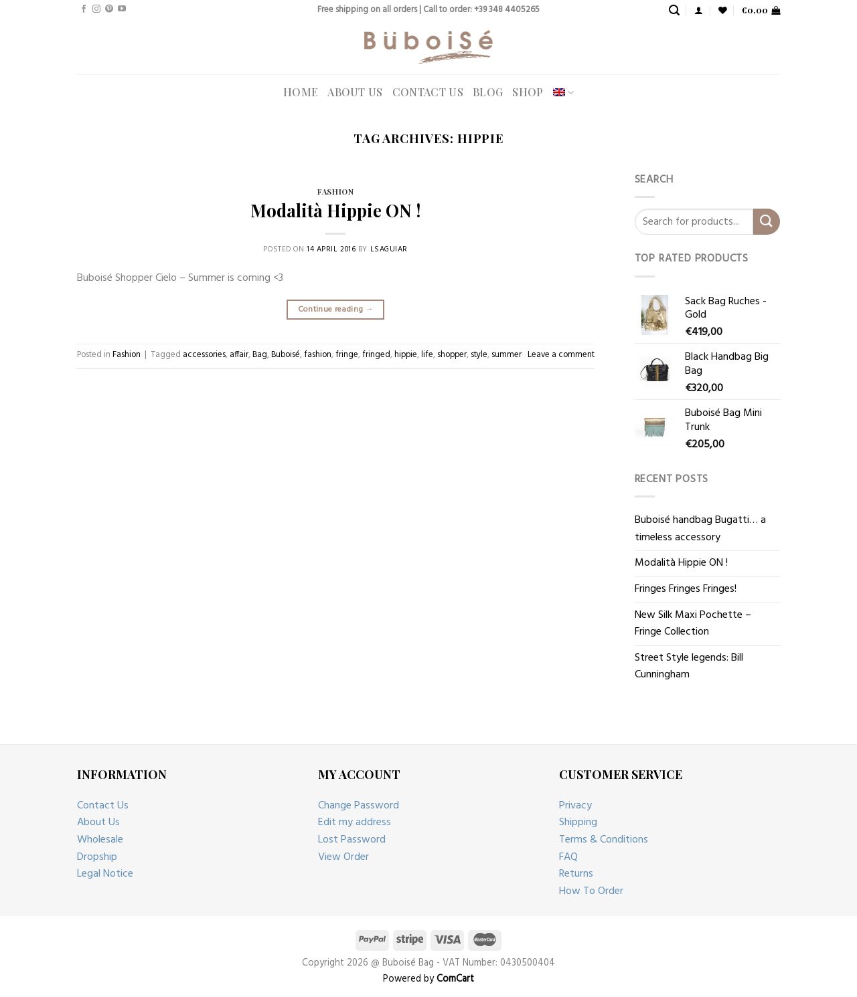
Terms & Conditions (603, 840)
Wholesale (100, 840)
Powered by (428, 979)
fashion (317, 355)
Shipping (578, 822)
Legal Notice (105, 874)
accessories (204, 355)
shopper (452, 355)
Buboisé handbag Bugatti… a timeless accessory (700, 529)
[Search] (674, 10)
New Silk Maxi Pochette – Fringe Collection (693, 623)
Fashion (335, 192)
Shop (527, 92)
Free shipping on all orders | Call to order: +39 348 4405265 (428, 10)
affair (239, 355)
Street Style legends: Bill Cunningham (689, 666)
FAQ (568, 857)
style (479, 355)
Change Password (358, 805)
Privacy (575, 805)
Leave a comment (561, 355)
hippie (405, 355)
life (427, 355)
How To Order (591, 891)
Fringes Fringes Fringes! (685, 589)
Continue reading (336, 309)
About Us (355, 92)
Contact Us (427, 92)
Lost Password (352, 840)
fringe (346, 355)
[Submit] (766, 222)
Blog (488, 92)
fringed (376, 355)
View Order (343, 857)
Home (300, 92)
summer (506, 355)
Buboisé (285, 355)
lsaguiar (389, 249)
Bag (259, 355)
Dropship (97, 857)
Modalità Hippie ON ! (335, 210)
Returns (576, 874)
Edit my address (354, 822)
